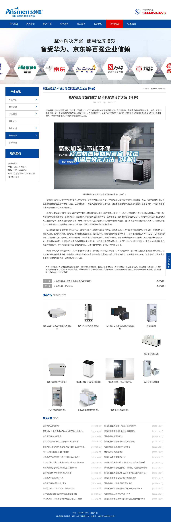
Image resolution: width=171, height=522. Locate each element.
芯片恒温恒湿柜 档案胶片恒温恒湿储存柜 (60, 494)
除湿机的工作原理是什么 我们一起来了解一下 (123, 488)
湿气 (106, 237)
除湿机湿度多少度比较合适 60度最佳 (119, 431)
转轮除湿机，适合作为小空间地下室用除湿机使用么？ (64, 462)
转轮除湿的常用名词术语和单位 (117, 447)
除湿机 (128, 204)
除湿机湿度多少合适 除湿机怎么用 (57, 473)
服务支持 (81, 24)
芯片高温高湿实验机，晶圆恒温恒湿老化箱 (60, 441)
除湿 (89, 204)
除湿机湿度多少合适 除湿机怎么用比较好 (60, 468)
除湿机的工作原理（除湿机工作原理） (120, 441)
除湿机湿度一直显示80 (63, 286)
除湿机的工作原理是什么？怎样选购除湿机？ (61, 457)
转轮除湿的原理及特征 (113, 452)
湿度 (132, 204)
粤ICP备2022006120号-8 (106, 516)
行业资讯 (162, 89)
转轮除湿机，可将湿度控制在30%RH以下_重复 (62, 499)
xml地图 (162, 2)
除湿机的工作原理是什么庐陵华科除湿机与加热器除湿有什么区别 (125, 473)
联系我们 (131, 24)
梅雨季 (100, 217)
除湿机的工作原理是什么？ (115, 457)
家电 (149, 200)
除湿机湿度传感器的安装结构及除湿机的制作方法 (124, 499)
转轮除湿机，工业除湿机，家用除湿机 (59, 488)
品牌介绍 (98, 24)
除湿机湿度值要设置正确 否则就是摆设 (120, 478)
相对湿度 (136, 234)
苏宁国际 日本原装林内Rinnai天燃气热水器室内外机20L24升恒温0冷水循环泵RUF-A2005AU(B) (64, 431)
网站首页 (13, 24)
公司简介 (125, 2)
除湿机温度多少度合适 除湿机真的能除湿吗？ (73, 281)
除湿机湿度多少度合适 (52, 436)
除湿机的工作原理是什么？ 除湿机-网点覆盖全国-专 (125, 468)
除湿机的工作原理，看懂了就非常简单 (120, 426)
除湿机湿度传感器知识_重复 (54, 483)
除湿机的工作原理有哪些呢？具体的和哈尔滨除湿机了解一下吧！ (64, 447)
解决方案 (47, 24)
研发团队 (137, 2)
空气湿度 (69, 200)
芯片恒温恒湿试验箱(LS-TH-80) (56, 452)
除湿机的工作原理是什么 (53, 478)
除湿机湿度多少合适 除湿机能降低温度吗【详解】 (125, 462)
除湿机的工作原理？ (51, 426)
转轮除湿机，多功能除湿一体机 (117, 494)
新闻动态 (114, 24)
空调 (82, 213)
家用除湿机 (51, 230)
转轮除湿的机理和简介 (113, 436)
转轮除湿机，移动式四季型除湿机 (118, 483)
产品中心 (30, 24)
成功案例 (64, 24)
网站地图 (150, 2)
